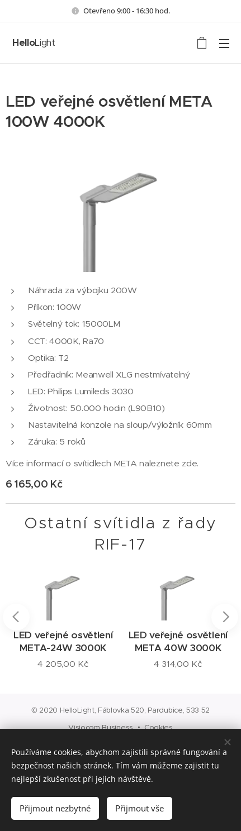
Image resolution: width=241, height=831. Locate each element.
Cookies (158, 727)
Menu (224, 43)
